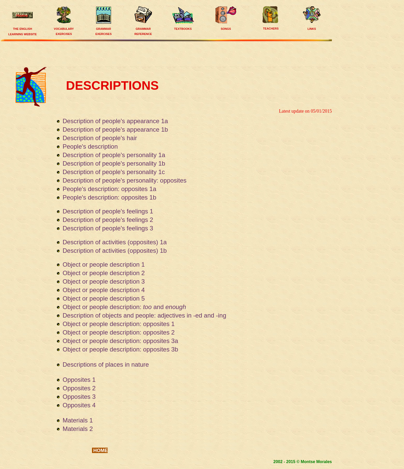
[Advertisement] (168, 53)
